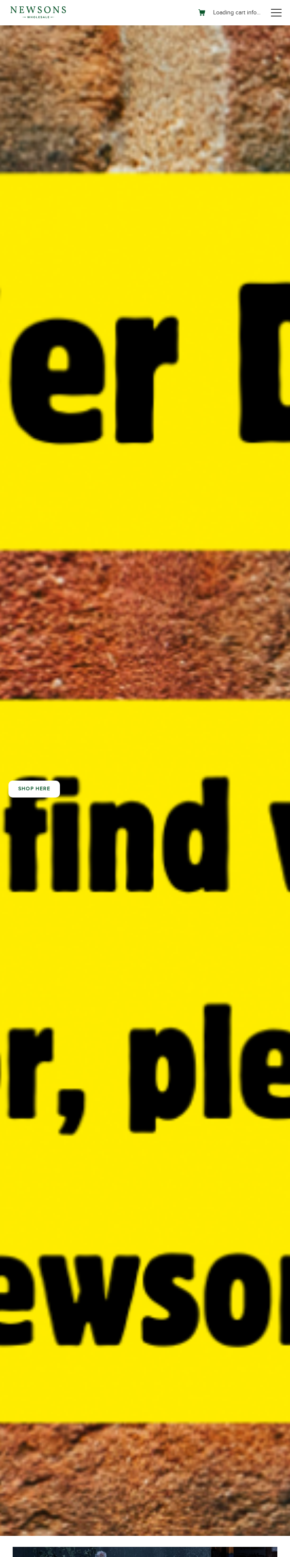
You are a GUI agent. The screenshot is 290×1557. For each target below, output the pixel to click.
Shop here (34, 789)
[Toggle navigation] (276, 12)
